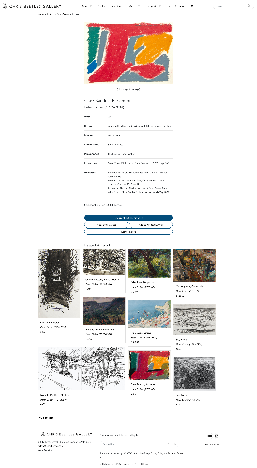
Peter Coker (62, 14)
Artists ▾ (134, 6)
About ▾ (87, 6)
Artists (50, 14)
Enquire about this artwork (129, 218)
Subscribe (172, 444)
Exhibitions (117, 6)
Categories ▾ (153, 6)
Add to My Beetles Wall (151, 224)
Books (101, 6)
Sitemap (145, 463)
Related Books (128, 231)
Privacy (138, 463)
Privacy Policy (157, 453)
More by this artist (106, 224)
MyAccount (175, 6)
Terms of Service (175, 453)
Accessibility (128, 463)
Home (41, 14)
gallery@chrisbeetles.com (50, 446)
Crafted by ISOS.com (210, 444)
